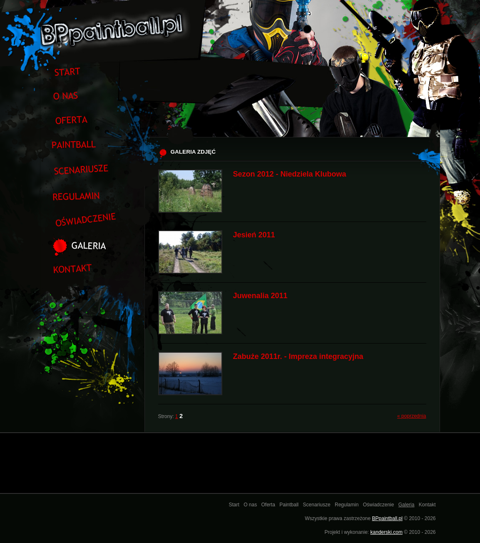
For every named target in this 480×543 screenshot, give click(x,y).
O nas (250, 505)
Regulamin (346, 505)
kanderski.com (387, 532)
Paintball (288, 505)
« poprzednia (411, 416)
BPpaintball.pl (387, 518)
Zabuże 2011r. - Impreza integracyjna (298, 356)
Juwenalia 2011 (260, 295)
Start (234, 505)
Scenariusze (317, 505)
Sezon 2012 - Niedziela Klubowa (289, 174)
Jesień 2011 (254, 235)
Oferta (268, 505)
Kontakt (427, 505)
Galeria (406, 505)
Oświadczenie (378, 505)
